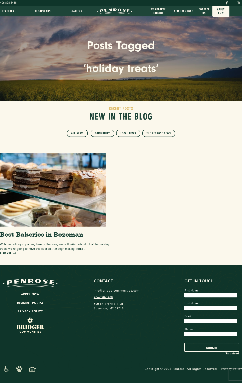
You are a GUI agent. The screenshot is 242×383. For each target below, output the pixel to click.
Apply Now (221, 11)
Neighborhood (183, 11)
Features (8, 11)
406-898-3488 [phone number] (103, 297)
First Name (211, 293)
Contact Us (204, 11)
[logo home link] (114, 11)
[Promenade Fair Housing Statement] (32, 368)
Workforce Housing (158, 11)
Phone (211, 332)
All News (77, 133)
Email (211, 319)
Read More (8, 253)
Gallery (77, 11)
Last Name (211, 306)
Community (102, 133)
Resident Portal (30, 303)
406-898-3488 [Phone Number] (8, 2)
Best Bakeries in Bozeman (41, 234)
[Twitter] (232, 2)
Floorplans (43, 11)
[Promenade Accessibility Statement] (6, 368)
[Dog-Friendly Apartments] (19, 368)
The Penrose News (159, 133)
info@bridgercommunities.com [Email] (117, 290)
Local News (128, 133)
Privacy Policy (30, 311)
